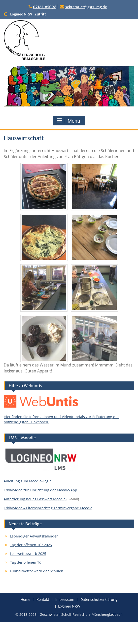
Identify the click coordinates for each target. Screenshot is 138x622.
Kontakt (42, 599)
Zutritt (40, 14)
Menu (68, 121)
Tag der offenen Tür (26, 562)
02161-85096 (44, 7)
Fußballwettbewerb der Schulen (36, 571)
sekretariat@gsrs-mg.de (86, 7)
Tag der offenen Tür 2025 (31, 544)
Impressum (64, 599)
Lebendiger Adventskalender (34, 536)
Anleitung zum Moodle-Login (28, 481)
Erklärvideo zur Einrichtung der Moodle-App (40, 490)
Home (25, 599)
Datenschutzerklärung (98, 599)
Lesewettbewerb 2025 (28, 553)
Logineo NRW (69, 606)
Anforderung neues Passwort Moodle (35, 499)
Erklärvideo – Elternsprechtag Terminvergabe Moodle (48, 508)
